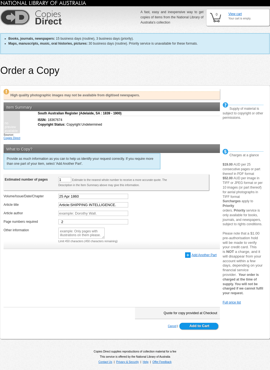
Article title (11, 205)
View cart (235, 14)
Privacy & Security (127, 361)
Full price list (232, 302)
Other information (16, 230)
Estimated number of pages (26, 179)
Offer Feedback (162, 361)
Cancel (172, 326)
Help (145, 361)
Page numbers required (21, 222)
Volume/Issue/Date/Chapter (24, 196)
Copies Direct (12, 138)
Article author (13, 213)
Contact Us (105, 361)
